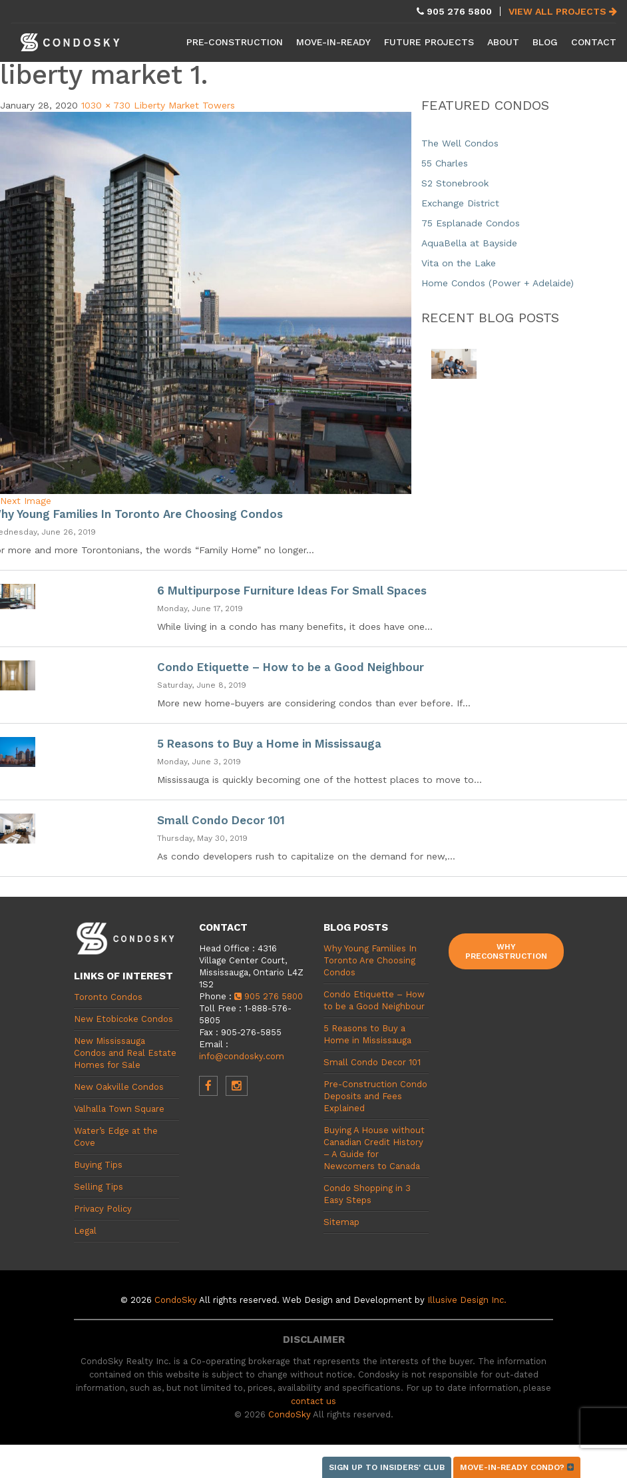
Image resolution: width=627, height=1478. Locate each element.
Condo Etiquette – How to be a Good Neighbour (290, 667)
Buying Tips (98, 1165)
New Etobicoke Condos (123, 1019)
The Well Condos (460, 143)
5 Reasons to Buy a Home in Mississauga (269, 743)
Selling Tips (98, 1187)
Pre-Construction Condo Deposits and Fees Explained (375, 1096)
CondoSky (175, 1300)
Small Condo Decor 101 (221, 820)
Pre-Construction (234, 42)
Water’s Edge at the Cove (116, 1137)
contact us (313, 1401)
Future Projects (429, 42)
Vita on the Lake (458, 263)
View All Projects (563, 11)
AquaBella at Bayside (469, 243)
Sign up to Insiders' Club (387, 1467)
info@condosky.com (241, 1056)
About (503, 42)
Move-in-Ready (333, 42)
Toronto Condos (108, 997)
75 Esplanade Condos (470, 223)
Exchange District (460, 203)
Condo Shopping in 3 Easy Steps (367, 1194)
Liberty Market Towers (184, 105)
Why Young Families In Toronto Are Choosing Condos (370, 960)
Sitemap (341, 1222)
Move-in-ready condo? (517, 1467)
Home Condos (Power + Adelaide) (497, 283)
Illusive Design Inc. (467, 1300)
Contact (593, 42)
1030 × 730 (105, 105)
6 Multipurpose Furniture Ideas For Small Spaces (292, 590)
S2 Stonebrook (455, 183)
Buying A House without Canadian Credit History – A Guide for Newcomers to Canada (374, 1148)
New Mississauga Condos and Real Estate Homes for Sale (125, 1053)
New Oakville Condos (119, 1087)
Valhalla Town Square (119, 1109)
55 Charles (444, 163)
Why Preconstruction (506, 951)
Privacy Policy (103, 1209)
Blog (545, 42)
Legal (85, 1231)
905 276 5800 (268, 996)
